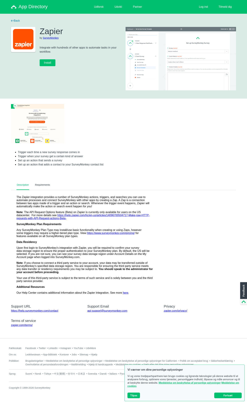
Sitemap (83, 354)
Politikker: (14, 360)
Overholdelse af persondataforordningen (46, 364)
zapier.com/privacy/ (175, 310)
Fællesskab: (15, 348)
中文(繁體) (59, 373)
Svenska (92, 373)
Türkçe (47, 373)
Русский (124, 373)
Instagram (65, 348)
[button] (243, 293)
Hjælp (94, 354)
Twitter (42, 348)
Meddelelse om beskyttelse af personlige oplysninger (190, 383)
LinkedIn (53, 348)
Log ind (203, 6)
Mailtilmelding (78, 364)
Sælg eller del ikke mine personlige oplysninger (168, 364)
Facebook (30, 348)
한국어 (71, 373)
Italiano (113, 373)
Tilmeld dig (225, 6)
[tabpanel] (123, 245)
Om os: (13, 354)
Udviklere (91, 348)
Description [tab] (23, 184)
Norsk (38, 373)
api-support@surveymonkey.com (107, 310)
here (125, 292)
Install (47, 62)
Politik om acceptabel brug (194, 360)
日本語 (81, 373)
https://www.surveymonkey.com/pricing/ (111, 233)
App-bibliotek (50, 354)
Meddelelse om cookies (128, 364)
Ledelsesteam (32, 354)
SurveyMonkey (51, 38)
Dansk (103, 373)
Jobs (74, 354)
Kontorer (64, 354)
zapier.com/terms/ (22, 325)
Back (15, 20)
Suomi (28, 373)
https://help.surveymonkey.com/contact (34, 310)
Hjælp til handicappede (100, 364)
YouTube (78, 348)
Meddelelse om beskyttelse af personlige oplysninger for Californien (141, 360)
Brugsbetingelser (34, 360)
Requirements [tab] (42, 184)
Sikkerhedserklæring (222, 360)
